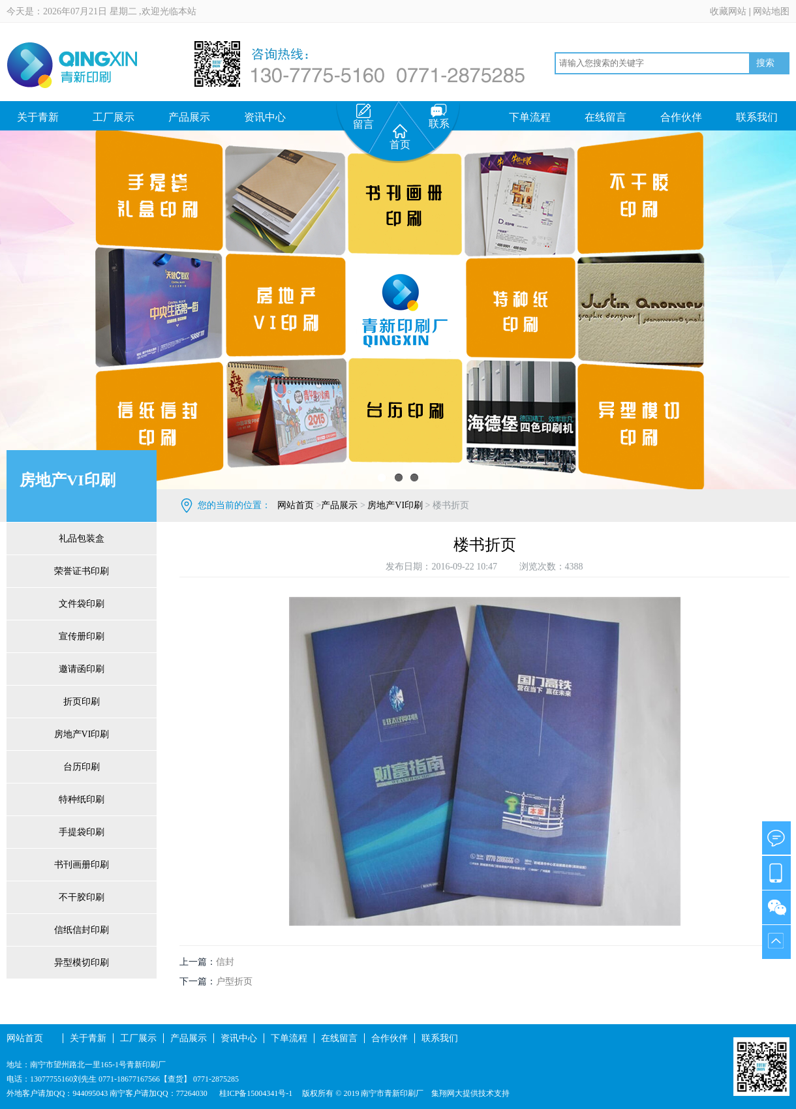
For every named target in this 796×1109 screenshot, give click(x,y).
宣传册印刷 (81, 636)
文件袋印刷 (81, 604)
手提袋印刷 (81, 832)
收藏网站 (728, 11)
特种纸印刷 (81, 799)
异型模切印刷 (81, 962)
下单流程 (530, 117)
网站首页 (295, 505)
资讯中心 (265, 117)
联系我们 (757, 117)
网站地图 (771, 11)
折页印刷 (81, 701)
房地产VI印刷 (82, 734)
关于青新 (38, 117)
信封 (225, 962)
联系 (439, 116)
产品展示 (189, 117)
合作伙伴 (681, 117)
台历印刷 (81, 767)
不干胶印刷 (81, 897)
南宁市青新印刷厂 (392, 1093)
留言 (363, 117)
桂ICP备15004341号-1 (255, 1093)
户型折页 (234, 981)
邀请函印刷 (81, 669)
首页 (400, 137)
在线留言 (605, 117)
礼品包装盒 (81, 538)
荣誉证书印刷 (81, 571)
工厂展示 (113, 117)
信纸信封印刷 (81, 930)
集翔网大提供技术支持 (470, 1093)
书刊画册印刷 (81, 865)
